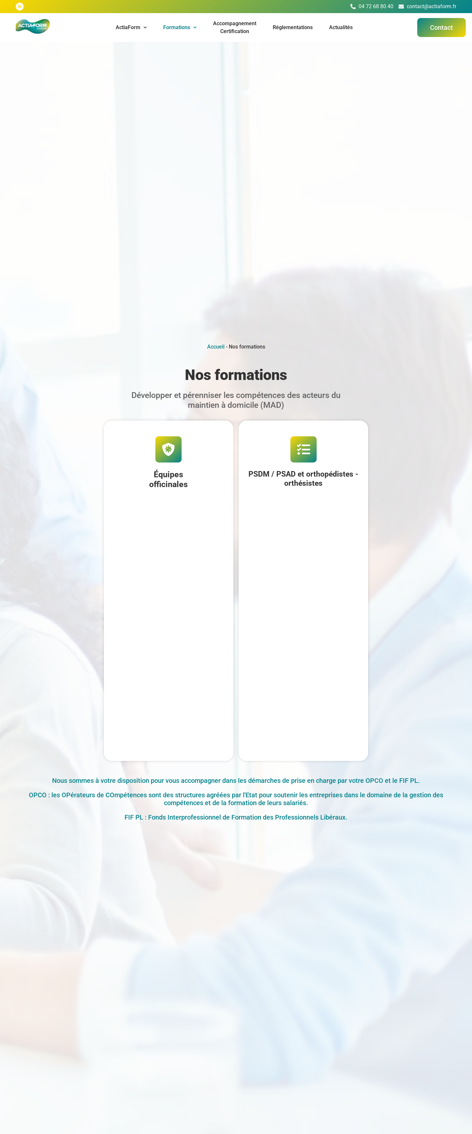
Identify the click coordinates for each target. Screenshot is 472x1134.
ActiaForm (131, 27)
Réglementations (293, 27)
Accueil (216, 347)
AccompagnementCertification (234, 27)
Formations (180, 27)
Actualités (341, 27)
